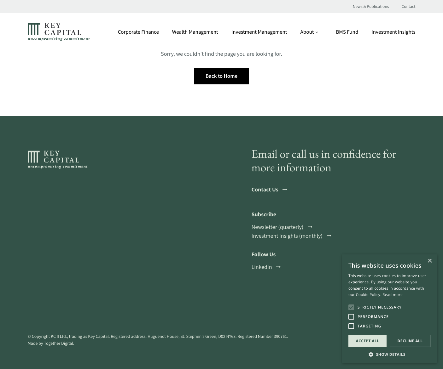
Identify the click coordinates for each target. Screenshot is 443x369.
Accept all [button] (367, 340)
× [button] (429, 261)
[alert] (389, 308)
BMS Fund (347, 32)
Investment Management (259, 32)
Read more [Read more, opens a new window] (392, 294)
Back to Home (221, 75)
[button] (389, 353)
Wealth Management (195, 32)
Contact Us (269, 189)
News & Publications (371, 6)
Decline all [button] (410, 340)
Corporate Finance (138, 32)
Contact (408, 6)
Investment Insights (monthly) (291, 236)
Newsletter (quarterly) (282, 227)
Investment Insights (393, 32)
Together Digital (58, 343)
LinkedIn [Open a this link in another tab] (266, 267)
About (309, 32)
